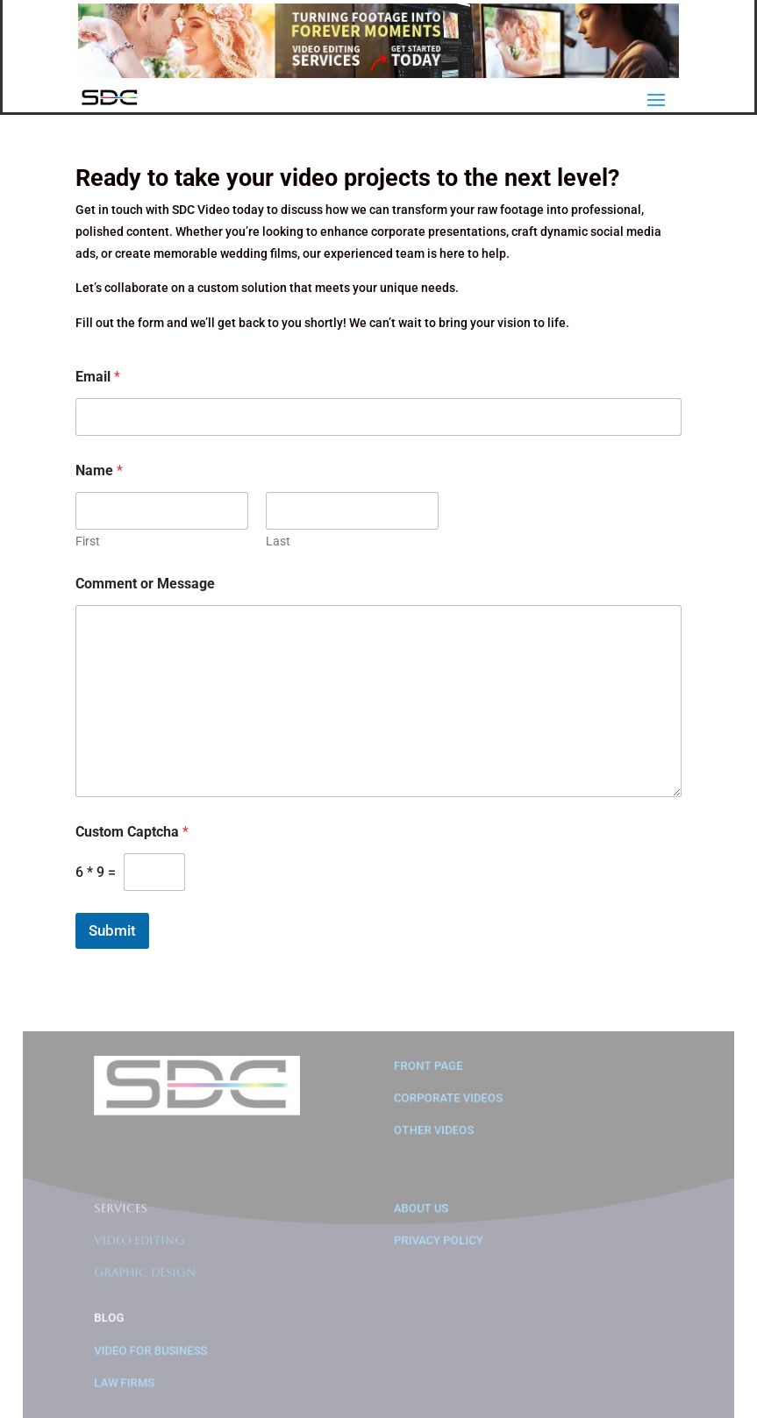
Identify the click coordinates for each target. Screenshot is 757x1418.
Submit (112, 930)
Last (278, 541)
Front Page (427, 1072)
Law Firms (129, 1383)
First (87, 541)
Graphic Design (150, 1275)
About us (420, 1212)
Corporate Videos (447, 1104)
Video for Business (155, 1351)
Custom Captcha (132, 831)
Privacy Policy (438, 1244)
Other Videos (433, 1136)
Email (97, 376)
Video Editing (144, 1244)
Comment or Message (145, 583)
